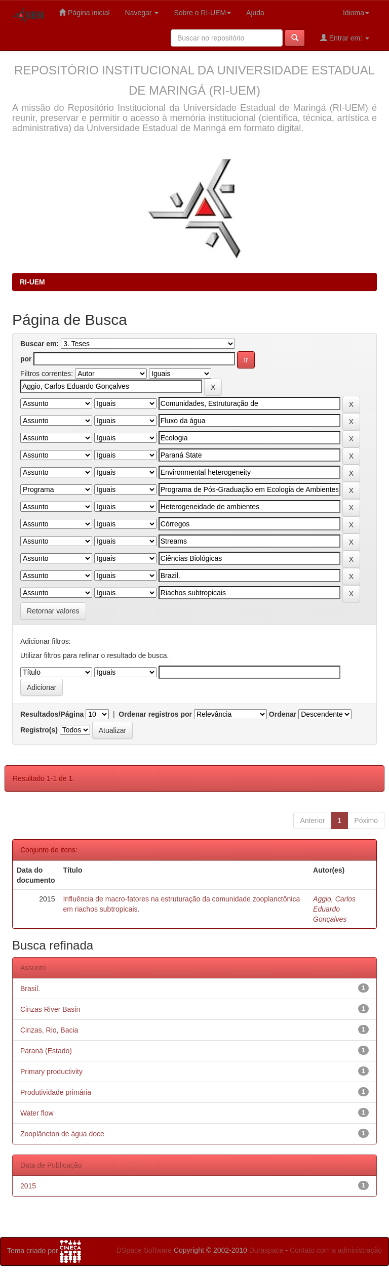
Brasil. (30, 988)
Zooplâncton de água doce (62, 1134)
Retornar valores (53, 611)
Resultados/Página (52, 714)
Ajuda (255, 13)
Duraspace (266, 1250)
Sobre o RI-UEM (202, 13)
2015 (28, 1186)
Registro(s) (39, 730)
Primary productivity (51, 1071)
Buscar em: (39, 344)
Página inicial (84, 12)
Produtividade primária (55, 1092)
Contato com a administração (336, 1250)
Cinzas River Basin (50, 1009)
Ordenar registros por (155, 714)
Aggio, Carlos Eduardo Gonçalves (334, 909)
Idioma (356, 13)
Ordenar (282, 714)
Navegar (142, 13)
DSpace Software (144, 1250)
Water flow (37, 1113)
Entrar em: (344, 37)
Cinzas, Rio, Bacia (49, 1030)
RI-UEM (32, 282)
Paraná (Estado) (46, 1051)
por (26, 359)
